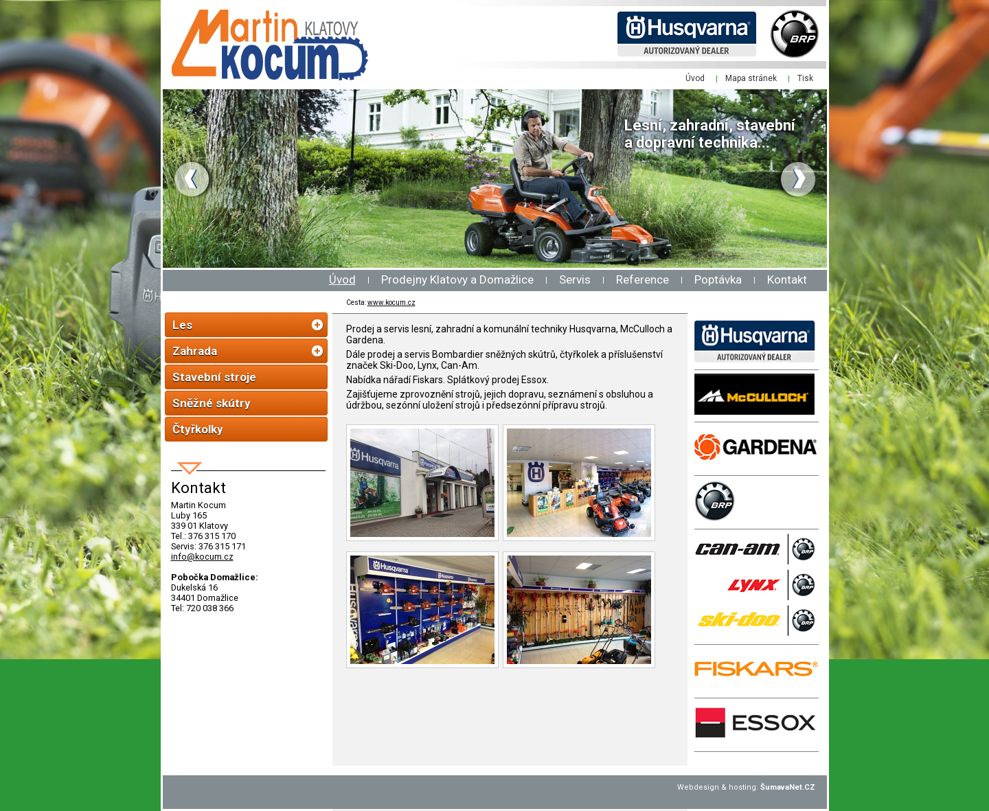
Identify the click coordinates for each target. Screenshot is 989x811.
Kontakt (787, 279)
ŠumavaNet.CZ (787, 787)
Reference (642, 279)
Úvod (342, 279)
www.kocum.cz (391, 302)
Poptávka (718, 279)
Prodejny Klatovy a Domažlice (457, 279)
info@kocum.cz (202, 556)
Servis (575, 279)
